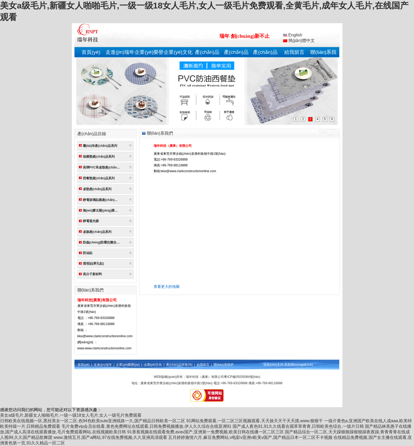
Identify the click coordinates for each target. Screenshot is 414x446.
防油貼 (87, 253)
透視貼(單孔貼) (93, 263)
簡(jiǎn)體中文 (299, 40)
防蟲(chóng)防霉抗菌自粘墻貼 (102, 242)
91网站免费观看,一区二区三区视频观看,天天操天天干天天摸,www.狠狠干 (254, 421)
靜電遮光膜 (91, 221)
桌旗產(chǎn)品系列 (97, 232)
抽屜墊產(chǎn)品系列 (99, 156)
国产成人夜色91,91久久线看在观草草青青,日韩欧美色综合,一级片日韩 (298, 426)
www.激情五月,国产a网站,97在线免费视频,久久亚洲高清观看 (110, 437)
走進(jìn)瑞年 (120, 52)
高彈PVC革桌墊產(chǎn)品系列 (102, 167)
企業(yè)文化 (178, 52)
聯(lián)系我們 (223, 365)
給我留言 (294, 52)
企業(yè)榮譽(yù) (127, 365)
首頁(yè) (91, 52)
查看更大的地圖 (167, 286)
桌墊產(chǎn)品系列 (97, 189)
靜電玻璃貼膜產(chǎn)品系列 (102, 200)
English (292, 35)
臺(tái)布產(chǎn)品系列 (100, 146)
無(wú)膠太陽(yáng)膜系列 (102, 210)
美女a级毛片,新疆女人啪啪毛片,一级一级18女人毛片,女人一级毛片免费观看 (71, 415)
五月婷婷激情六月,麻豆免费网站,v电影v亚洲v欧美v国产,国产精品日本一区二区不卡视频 (250, 437)
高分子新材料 (92, 274)
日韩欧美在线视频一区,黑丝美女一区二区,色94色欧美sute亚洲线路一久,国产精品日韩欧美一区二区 (92, 421)
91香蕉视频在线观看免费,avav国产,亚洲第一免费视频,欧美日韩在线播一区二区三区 (205, 432)
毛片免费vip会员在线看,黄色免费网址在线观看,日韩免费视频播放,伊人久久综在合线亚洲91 (147, 426)
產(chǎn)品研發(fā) (179, 365)
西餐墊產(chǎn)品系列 (99, 178)
